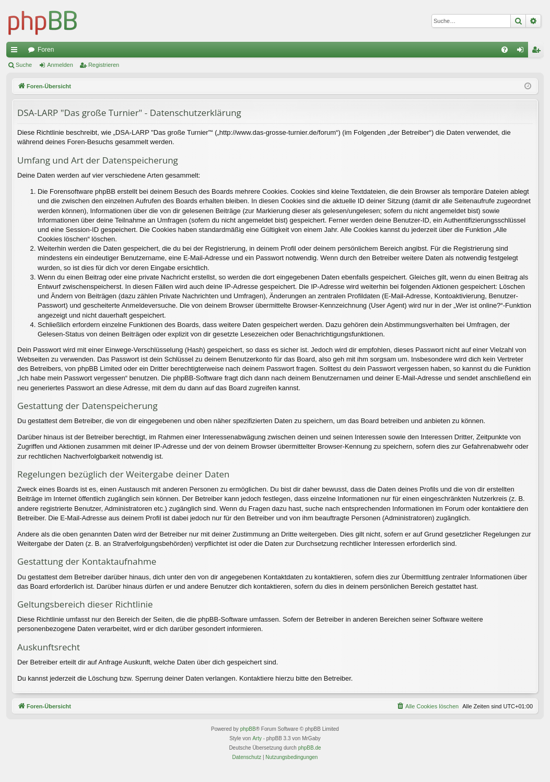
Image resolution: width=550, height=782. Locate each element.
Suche (24, 65)
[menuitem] (504, 49)
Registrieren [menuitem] (538, 51)
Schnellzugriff (16, 51)
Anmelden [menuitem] (522, 51)
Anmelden (60, 65)
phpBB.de (309, 748)
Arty (257, 738)
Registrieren (103, 65)
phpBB (248, 729)
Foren (46, 49)
